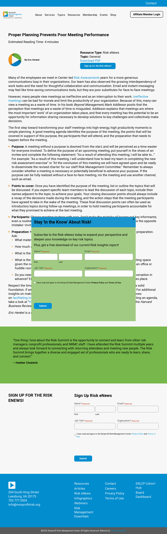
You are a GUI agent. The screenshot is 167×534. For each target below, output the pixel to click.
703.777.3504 (17, 500)
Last (97, 414)
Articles (79, 488)
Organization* (128, 420)
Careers (110, 488)
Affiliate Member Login (146, 14)
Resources (74, 14)
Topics (61, 14)
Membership (90, 14)
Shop (113, 14)
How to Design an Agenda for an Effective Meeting (64, 302)
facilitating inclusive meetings (34, 298)
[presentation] (94, 446)
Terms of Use (114, 498)
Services (50, 14)
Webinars (81, 503)
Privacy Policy (137, 434)
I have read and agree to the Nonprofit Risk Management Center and (116, 435)
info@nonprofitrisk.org (24, 504)
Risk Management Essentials (83, 512)
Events (104, 14)
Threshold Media (118, 530)
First (76, 414)
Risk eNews (82, 493)
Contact (151, 3)
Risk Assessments (87, 78)
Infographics (83, 498)
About (38, 14)
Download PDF (90, 61)
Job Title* (83, 420)
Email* (124, 403)
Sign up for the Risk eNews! (97, 66)
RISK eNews (97, 294)
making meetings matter (79, 298)
